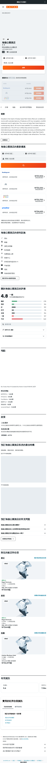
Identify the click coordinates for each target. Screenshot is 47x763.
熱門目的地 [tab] (18, 707)
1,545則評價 (13, 52)
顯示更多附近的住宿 (40, 558)
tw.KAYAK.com (6, 760)
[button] (45, 2)
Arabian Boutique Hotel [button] (9, 655)
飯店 (14, 760)
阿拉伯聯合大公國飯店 (29, 760)
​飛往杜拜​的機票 (9, 717)
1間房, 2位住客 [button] (8, 63)
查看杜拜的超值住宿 (40, 595)
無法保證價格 (25, 739)
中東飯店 (19, 760)
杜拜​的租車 (8, 720)
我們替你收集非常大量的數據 (24, 748)
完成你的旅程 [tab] (8, 707)
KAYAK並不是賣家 (24, 744)
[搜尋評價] (25, 324)
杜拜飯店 (7, 723)
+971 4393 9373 (7, 49)
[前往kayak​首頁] (12, 7)
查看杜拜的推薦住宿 (40, 633)
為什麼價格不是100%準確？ (24, 751)
